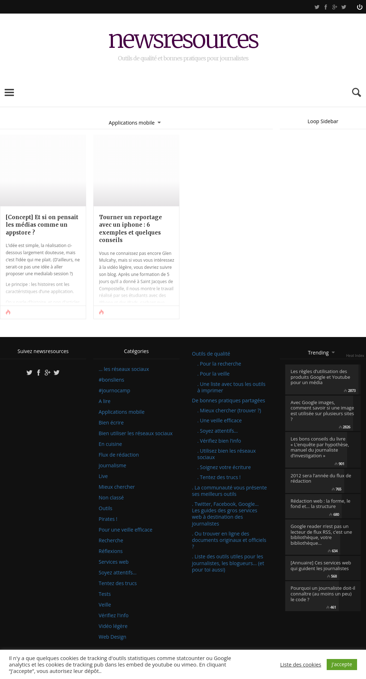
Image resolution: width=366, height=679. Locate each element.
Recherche (111, 540)
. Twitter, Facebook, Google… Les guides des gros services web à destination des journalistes (225, 514)
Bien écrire (111, 422)
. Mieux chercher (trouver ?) (229, 410)
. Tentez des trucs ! (219, 477)
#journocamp (114, 390)
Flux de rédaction (119, 455)
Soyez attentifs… (118, 572)
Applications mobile (121, 412)
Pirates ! (108, 519)
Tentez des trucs (118, 583)
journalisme (112, 465)
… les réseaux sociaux (124, 369)
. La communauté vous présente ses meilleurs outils (229, 490)
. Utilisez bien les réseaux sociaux (226, 454)
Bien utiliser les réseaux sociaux (136, 433)
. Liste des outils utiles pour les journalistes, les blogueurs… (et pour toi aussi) (228, 563)
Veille (105, 605)
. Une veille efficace (219, 420)
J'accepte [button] (342, 664)
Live (103, 476)
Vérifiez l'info (114, 615)
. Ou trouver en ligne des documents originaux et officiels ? (229, 540)
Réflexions (111, 551)
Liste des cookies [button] (300, 664)
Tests (105, 594)
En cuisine (110, 444)
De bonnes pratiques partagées (228, 400)
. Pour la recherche (219, 363)
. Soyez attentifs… (217, 430)
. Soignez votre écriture (224, 467)
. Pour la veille (213, 373)
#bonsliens (111, 380)
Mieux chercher (117, 487)
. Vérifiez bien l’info (219, 440)
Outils (105, 508)
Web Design (112, 637)
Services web (114, 562)
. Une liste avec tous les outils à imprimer (231, 387)
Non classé (111, 497)
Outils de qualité (211, 353)
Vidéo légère (113, 626)
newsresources (183, 40)
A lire (104, 401)
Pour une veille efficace (125, 530)
